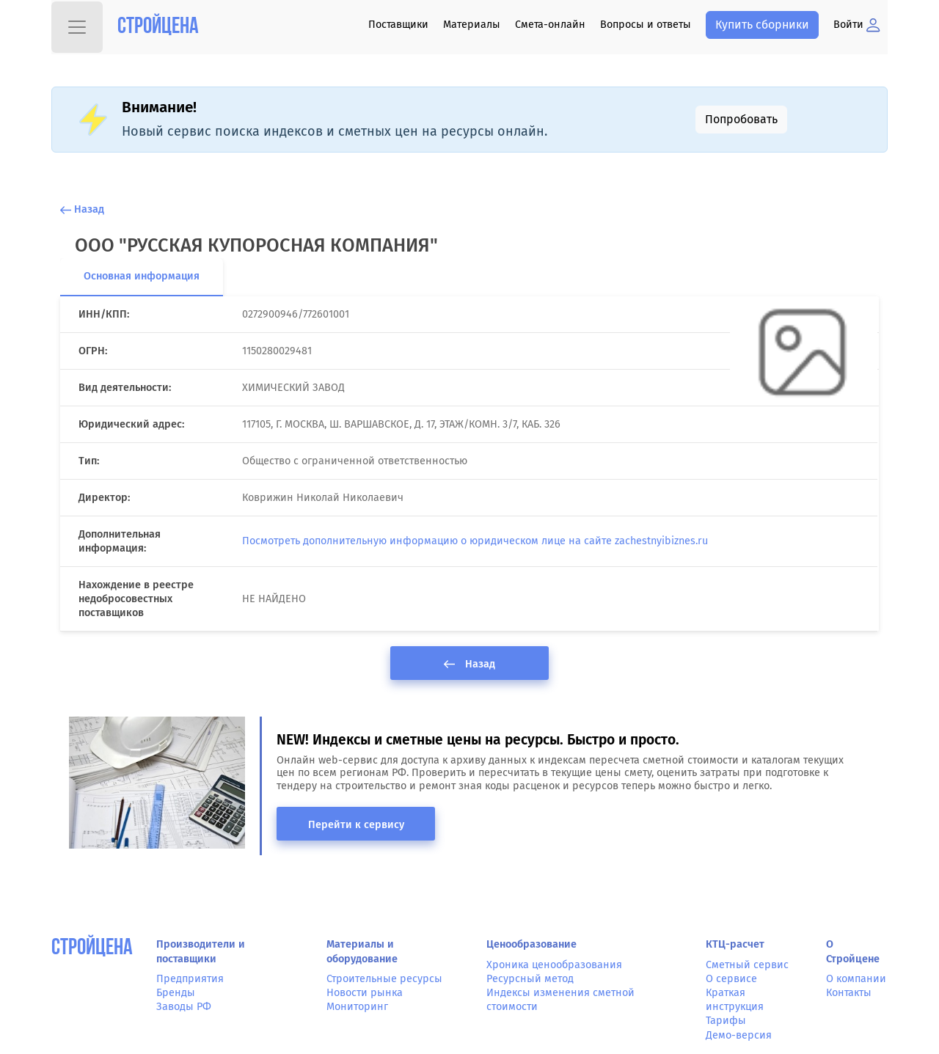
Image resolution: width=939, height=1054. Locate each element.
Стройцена (158, 27)
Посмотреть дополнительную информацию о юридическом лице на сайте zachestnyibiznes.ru (475, 541)
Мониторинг (357, 1006)
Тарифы (726, 1020)
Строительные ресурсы (384, 979)
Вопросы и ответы (645, 24)
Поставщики (398, 24)
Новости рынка (364, 993)
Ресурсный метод (530, 979)
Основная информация (142, 276)
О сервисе (731, 979)
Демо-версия (739, 1035)
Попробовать (741, 119)
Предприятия (190, 979)
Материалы (471, 24)
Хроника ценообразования (554, 965)
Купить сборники (762, 25)
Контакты (849, 993)
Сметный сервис (747, 965)
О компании (856, 979)
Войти (856, 24)
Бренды (175, 993)
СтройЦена (92, 948)
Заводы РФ (183, 1006)
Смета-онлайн (550, 24)
